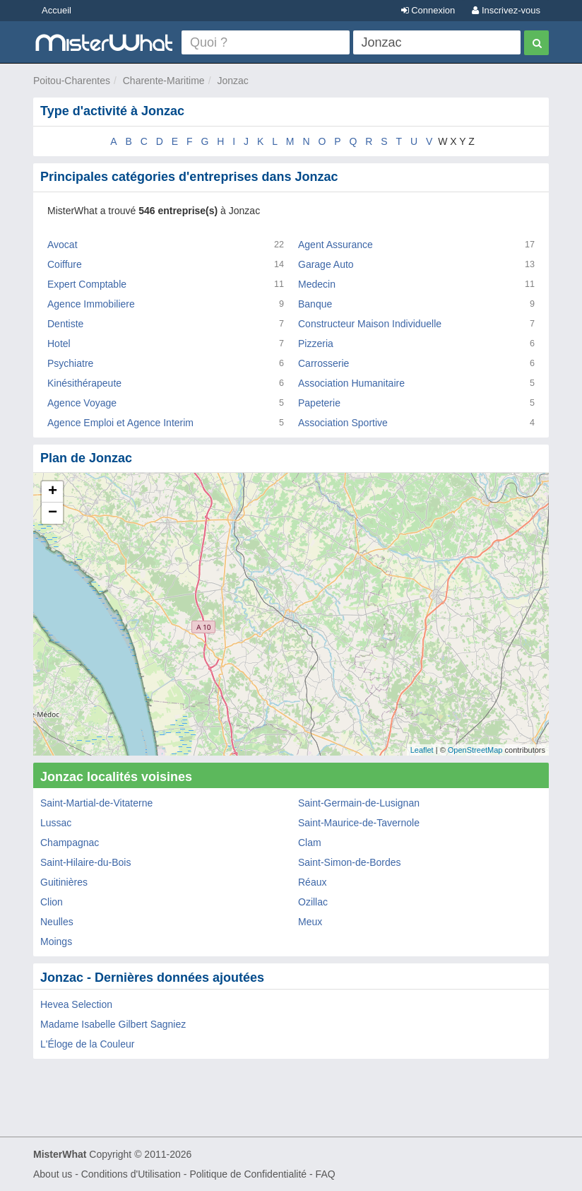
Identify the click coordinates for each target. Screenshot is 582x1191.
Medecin (316, 284)
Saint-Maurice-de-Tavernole (359, 822)
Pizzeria (315, 343)
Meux (310, 921)
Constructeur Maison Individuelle (369, 323)
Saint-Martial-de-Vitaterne (96, 803)
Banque (315, 304)
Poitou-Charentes (71, 80)
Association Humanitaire (351, 383)
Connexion (428, 10)
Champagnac (69, 842)
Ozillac (313, 902)
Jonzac (232, 80)
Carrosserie (323, 363)
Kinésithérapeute (84, 383)
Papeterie (319, 403)
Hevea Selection (76, 1004)
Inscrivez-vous (506, 10)
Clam (309, 842)
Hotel (59, 343)
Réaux (312, 882)
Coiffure (64, 264)
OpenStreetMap (475, 750)
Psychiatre (70, 363)
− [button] (52, 513)
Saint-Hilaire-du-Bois (85, 862)
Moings (56, 941)
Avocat (62, 244)
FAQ (325, 1174)
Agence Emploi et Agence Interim (120, 422)
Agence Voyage (82, 403)
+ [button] (52, 492)
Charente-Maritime (164, 80)
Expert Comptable (86, 284)
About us (52, 1174)
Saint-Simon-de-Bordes (349, 862)
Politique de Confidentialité (248, 1174)
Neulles (56, 921)
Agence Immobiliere (91, 304)
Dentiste (65, 323)
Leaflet (422, 750)
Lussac (55, 822)
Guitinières (64, 882)
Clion (51, 902)
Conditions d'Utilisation (131, 1174)
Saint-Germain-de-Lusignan (359, 803)
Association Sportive (343, 422)
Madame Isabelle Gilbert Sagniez (113, 1024)
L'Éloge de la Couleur (87, 1044)
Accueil (56, 10)
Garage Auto (326, 264)
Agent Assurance (335, 244)
